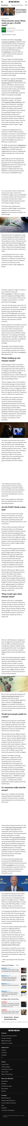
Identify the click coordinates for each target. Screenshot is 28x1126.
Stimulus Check (8, 1017)
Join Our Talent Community (8, 1103)
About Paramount (6, 1098)
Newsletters (4, 1081)
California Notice (5, 1067)
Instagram (4, 1055)
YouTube (3, 1050)
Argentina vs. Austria (6, 1043)
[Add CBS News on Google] (8, 34)
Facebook (4, 1052)
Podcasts (3, 1083)
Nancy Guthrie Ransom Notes (9, 1035)
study (4, 849)
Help (2, 1105)
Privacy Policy (5, 1064)
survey (8, 911)
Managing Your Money (17, 5)
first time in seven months (14, 827)
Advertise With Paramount (8, 1100)
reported (4, 165)
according (8, 294)
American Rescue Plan (10, 1019)
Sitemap (3, 1091)
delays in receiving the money (10, 696)
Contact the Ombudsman (8, 1110)
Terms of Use (4, 1071)
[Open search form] (26, 1)
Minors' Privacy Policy (7, 1074)
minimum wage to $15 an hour (10, 945)
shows (14, 302)
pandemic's (7, 52)
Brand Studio (4, 1088)
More (17, 965)
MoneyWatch (4, 5)
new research (16, 837)
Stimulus (16, 1017)
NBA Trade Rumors (6, 1040)
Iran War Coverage (6, 1038)
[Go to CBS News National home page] (14, 2)
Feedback (4, 1107)
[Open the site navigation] (5, 1)
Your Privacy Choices (6, 1069)
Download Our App (6, 1086)
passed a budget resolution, (13, 102)
